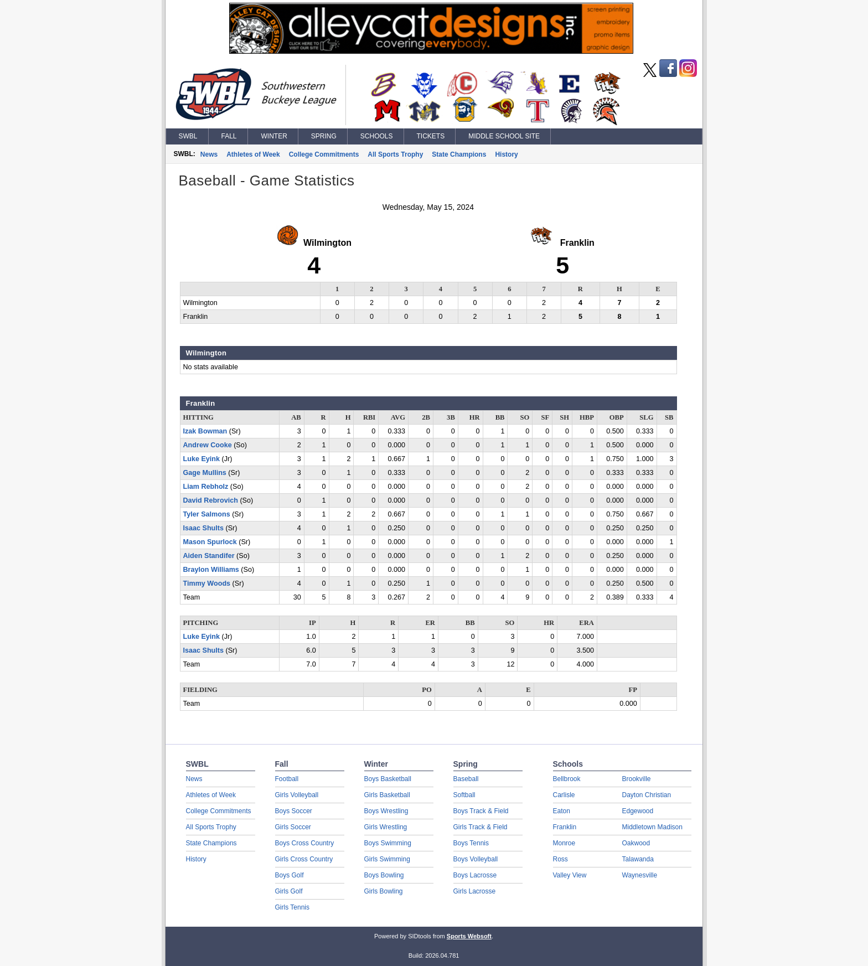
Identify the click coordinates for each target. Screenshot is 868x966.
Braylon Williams (211, 570)
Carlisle (564, 795)
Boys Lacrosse (475, 875)
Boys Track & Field (481, 811)
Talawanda (638, 859)
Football (287, 779)
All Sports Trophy (395, 154)
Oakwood (636, 843)
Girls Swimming (387, 859)
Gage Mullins (204, 473)
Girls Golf (289, 891)
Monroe (564, 843)
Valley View (570, 875)
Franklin (565, 827)
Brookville (636, 779)
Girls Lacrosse (474, 891)
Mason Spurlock (210, 542)
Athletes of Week (253, 154)
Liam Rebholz (206, 486)
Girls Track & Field (480, 827)
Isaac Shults (203, 528)
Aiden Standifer (209, 556)
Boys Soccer (293, 811)
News (209, 154)
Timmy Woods (207, 583)
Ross (560, 859)
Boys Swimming (387, 843)
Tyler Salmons (206, 514)
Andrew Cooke (207, 445)
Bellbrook (567, 779)
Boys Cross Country (304, 843)
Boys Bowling (384, 875)
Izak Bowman (205, 431)
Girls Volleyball (297, 795)
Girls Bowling (383, 891)
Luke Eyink (201, 459)
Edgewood (638, 811)
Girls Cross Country (304, 859)
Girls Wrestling (385, 827)
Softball (464, 795)
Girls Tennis (292, 907)
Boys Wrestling (386, 811)
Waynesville (640, 875)
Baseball (466, 779)
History (506, 154)
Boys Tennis (471, 843)
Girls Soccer (293, 827)
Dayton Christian (646, 795)
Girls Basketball (387, 795)
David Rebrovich (210, 500)
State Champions (459, 154)
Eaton (561, 811)
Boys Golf (289, 875)
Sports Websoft (469, 936)
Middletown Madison (652, 827)
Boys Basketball (387, 779)
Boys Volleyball (475, 859)
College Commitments (324, 154)
